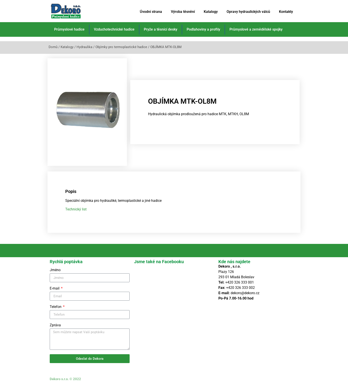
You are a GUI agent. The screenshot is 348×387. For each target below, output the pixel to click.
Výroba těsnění (183, 12)
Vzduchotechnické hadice (114, 29)
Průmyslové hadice (69, 29)
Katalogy (211, 12)
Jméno (55, 270)
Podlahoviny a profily (203, 29)
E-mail (55, 288)
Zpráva (55, 325)
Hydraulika (84, 47)
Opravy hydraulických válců (248, 12)
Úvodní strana (151, 12)
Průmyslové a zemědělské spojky (256, 29)
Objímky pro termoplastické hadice (121, 47)
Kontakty (286, 12)
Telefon (56, 307)
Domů (53, 47)
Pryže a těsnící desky (160, 29)
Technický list (76, 209)
